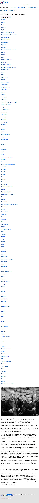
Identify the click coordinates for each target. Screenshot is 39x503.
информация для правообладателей (7, 495)
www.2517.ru (11, 484)
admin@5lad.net (9, 494)
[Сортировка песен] (5, 17)
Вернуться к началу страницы (6, 497)
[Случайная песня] (26, 4)
